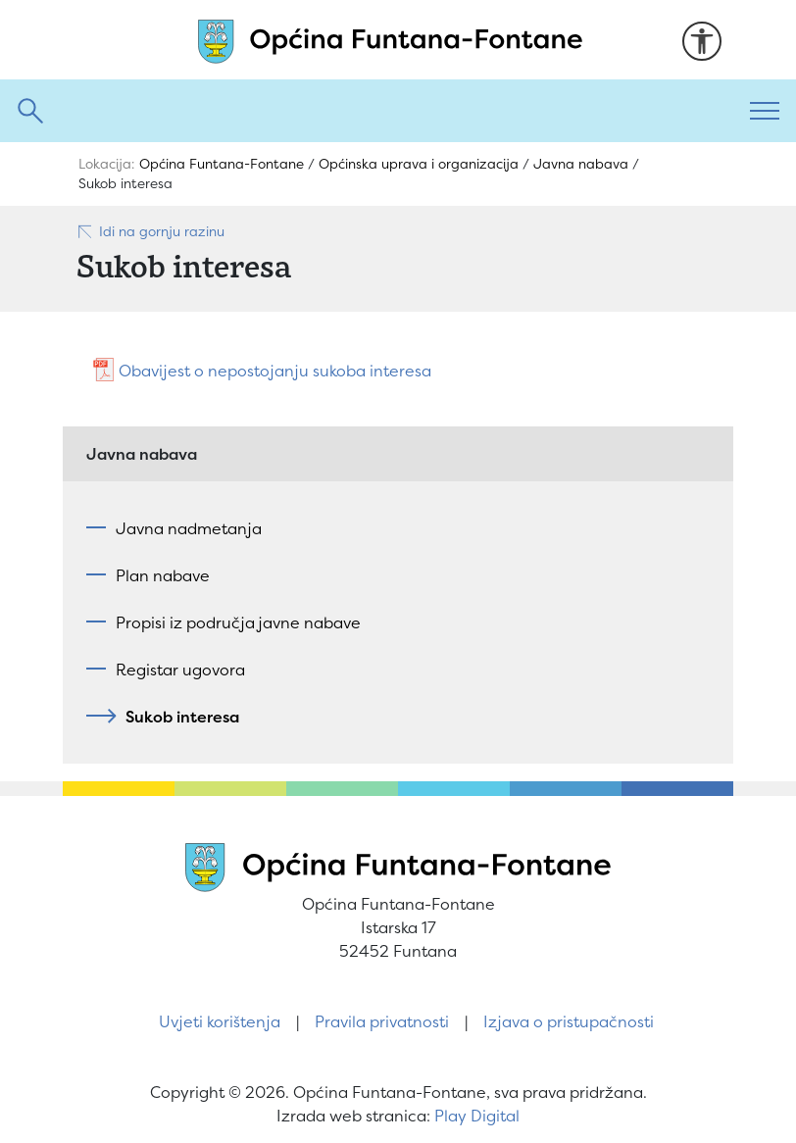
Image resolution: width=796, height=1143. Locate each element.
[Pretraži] (366, 110)
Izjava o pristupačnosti (568, 1021)
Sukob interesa (177, 716)
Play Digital (477, 1115)
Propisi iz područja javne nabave (238, 622)
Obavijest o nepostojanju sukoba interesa (275, 370)
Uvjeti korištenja (219, 1021)
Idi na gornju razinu (150, 231)
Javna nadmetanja (189, 528)
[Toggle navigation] (764, 110)
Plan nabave (163, 575)
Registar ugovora (180, 669)
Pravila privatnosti (382, 1021)
